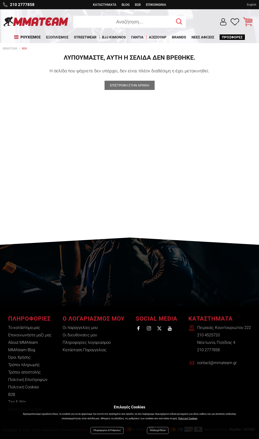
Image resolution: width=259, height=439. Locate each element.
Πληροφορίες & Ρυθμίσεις (107, 430)
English (251, 4)
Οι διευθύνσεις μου (80, 335)
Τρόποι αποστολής (24, 372)
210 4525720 (208, 335)
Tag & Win (17, 402)
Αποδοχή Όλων (158, 430)
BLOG (126, 5)
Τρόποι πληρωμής (24, 364)
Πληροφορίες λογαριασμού (87, 342)
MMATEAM (10, 48)
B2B (138, 5)
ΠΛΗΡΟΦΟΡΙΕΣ (29, 318)
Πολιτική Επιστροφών (28, 379)
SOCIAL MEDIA (156, 318)
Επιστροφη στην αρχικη (129, 85)
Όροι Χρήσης (19, 357)
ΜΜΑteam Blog (21, 350)
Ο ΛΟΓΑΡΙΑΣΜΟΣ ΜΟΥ (94, 318)
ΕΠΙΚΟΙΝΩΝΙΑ (156, 5)
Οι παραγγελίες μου (80, 327)
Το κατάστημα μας (24, 327)
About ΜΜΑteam (23, 342)
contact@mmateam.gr (217, 362)
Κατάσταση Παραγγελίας (85, 350)
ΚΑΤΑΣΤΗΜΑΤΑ (104, 5)
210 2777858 (208, 350)
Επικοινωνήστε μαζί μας (30, 335)
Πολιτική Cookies (23, 387)
